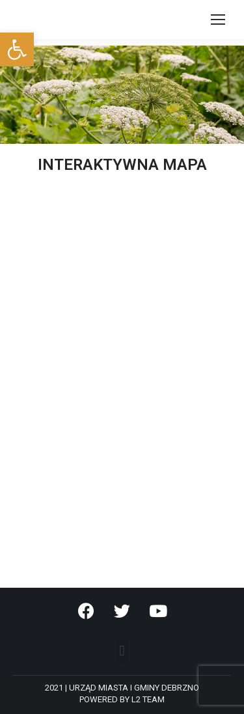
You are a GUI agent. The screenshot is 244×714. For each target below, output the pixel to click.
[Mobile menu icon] (218, 20)
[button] (122, 651)
